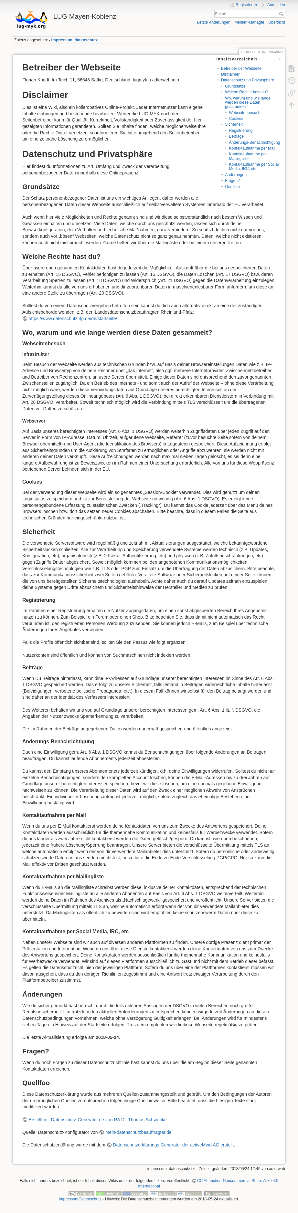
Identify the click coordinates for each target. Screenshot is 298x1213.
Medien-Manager (249, 22)
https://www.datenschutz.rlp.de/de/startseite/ (73, 318)
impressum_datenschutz (74, 40)
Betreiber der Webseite (241, 68)
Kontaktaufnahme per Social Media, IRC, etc (254, 166)
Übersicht (276, 22)
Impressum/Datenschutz (80, 1199)
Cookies (236, 118)
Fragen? (232, 180)
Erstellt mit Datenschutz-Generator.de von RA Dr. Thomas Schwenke (98, 1119)
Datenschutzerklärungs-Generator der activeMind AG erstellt (173, 1144)
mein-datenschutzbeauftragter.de (138, 1132)
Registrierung (240, 130)
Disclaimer (230, 74)
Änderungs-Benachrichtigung (254, 142)
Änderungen (236, 175)
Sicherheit (233, 124)
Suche (282, 14)
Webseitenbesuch (244, 112)
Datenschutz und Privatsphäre (247, 80)
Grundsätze (235, 86)
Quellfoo (232, 186)
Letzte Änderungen (214, 22)
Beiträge (236, 136)
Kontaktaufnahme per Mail (252, 148)
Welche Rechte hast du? (246, 92)
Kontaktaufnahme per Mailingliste (248, 156)
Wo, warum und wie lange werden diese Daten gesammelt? (248, 102)
